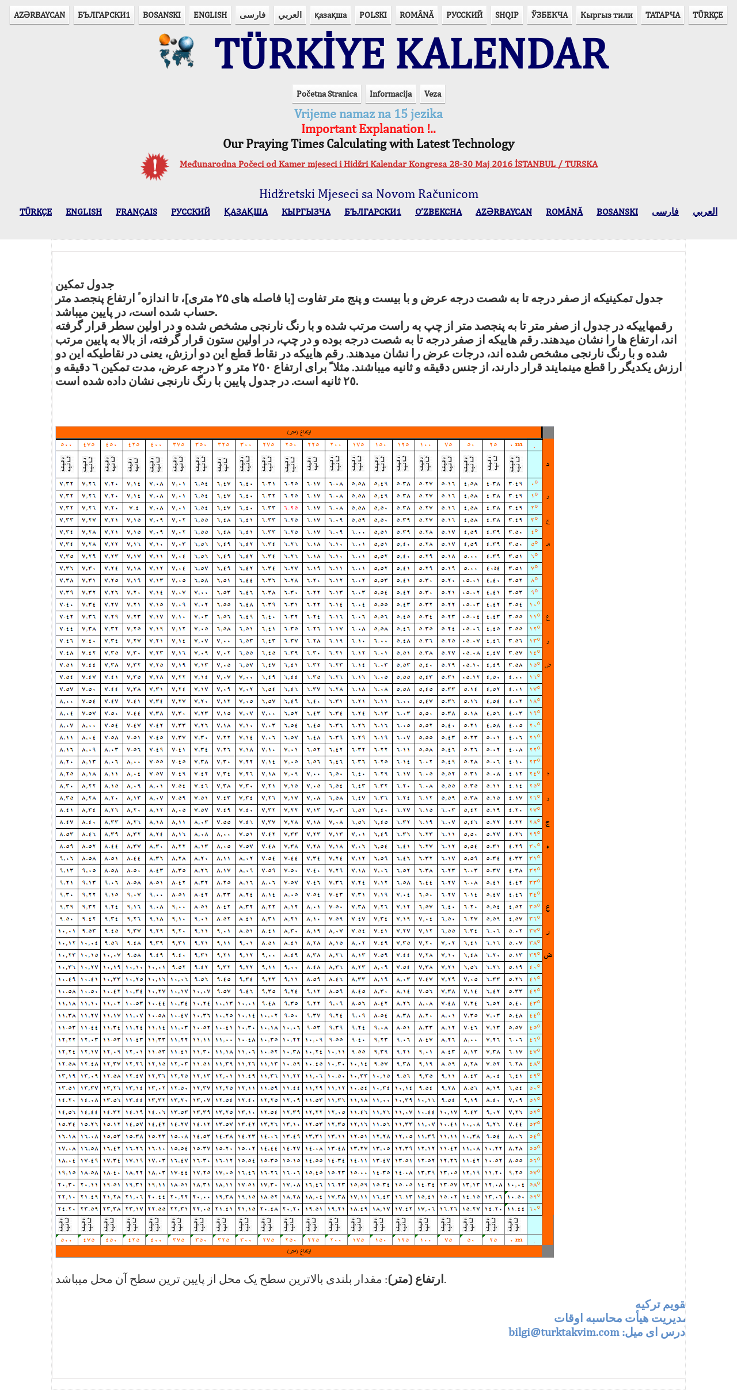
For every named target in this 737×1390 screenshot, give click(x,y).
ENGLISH (210, 15)
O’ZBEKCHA (438, 211)
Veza (432, 93)
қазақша (330, 15)
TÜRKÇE (708, 15)
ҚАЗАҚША (246, 211)
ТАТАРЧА (662, 15)
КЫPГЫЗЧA (306, 211)
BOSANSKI (162, 15)
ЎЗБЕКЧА (549, 15)
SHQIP (507, 15)
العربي (290, 15)
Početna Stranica (327, 93)
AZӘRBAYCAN (39, 15)
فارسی (252, 15)
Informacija (391, 93)
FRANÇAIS (136, 211)
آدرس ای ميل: (598, 1317)
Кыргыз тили (606, 15)
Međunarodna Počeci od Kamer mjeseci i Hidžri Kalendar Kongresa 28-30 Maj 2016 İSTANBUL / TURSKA (389, 163)
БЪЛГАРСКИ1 (104, 15)
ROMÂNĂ (417, 15)
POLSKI (373, 15)
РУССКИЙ (464, 15)
